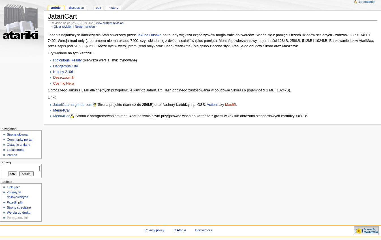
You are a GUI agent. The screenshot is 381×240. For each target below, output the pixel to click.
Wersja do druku (18, 212)
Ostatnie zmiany (18, 144)
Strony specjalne (19, 207)
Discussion (76, 7)
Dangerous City (65, 66)
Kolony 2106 (63, 72)
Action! (212, 105)
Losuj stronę (15, 149)
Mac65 (230, 105)
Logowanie (366, 1)
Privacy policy (154, 230)
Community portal (19, 139)
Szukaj (6, 162)
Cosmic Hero (63, 83)
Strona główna (17, 134)
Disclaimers (203, 230)
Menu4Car (61, 110)
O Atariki (180, 230)
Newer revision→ (86, 26)
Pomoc (12, 155)
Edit (98, 7)
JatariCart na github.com (72, 105)
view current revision (109, 23)
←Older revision (61, 26)
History (113, 7)
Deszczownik (63, 78)
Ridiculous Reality (67, 60)
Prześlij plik (15, 202)
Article (56, 7)
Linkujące (13, 187)
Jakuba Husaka (149, 35)
